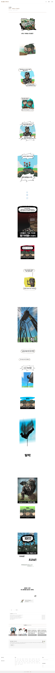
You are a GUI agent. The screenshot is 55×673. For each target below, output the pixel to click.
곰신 (18, 664)
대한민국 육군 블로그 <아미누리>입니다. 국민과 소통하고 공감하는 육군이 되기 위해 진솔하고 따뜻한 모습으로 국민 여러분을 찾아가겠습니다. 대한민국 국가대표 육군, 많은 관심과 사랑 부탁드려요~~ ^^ (26, 643)
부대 (37, 660)
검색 (53, 659)
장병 (20, 660)
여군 (27, 660)
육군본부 (34, 661)
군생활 (23, 660)
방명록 (49, 1)
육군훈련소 (16, 661)
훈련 (32, 660)
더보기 (15, 665)
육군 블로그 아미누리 (5, 1)
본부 (29, 660)
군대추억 (21, 664)
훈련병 (16, 664)
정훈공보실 (37, 661)
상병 (34, 660)
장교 (18, 660)
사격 (15, 660)
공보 (24, 661)
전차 (19, 661)
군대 (39, 660)
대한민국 (30, 661)
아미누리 (27, 661)
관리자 (52, 1)
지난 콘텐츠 (11, 613)
